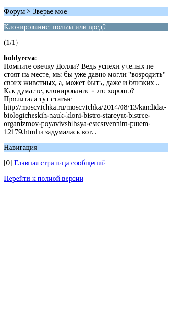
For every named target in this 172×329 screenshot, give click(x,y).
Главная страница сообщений (60, 163)
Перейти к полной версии (43, 178)
